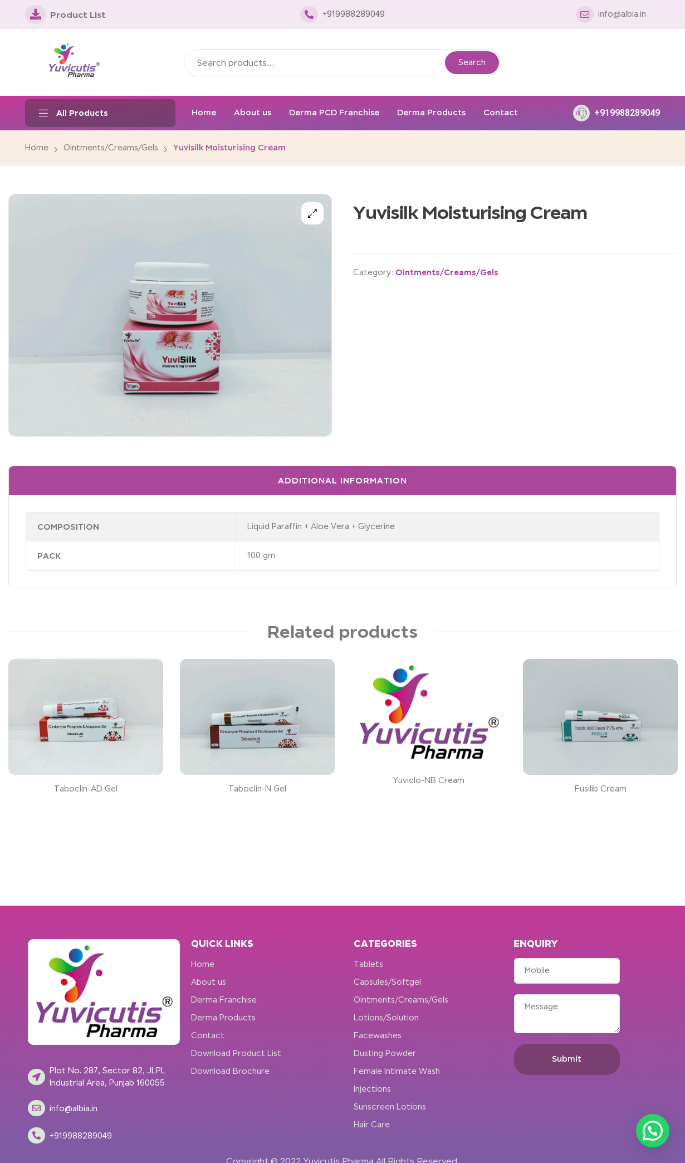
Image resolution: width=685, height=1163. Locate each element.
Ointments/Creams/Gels (110, 147)
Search (472, 62)
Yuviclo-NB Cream (428, 780)
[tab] (342, 480)
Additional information (342, 480)
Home (36, 147)
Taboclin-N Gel (257, 788)
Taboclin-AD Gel (86, 788)
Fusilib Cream (601, 788)
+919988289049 (627, 112)
